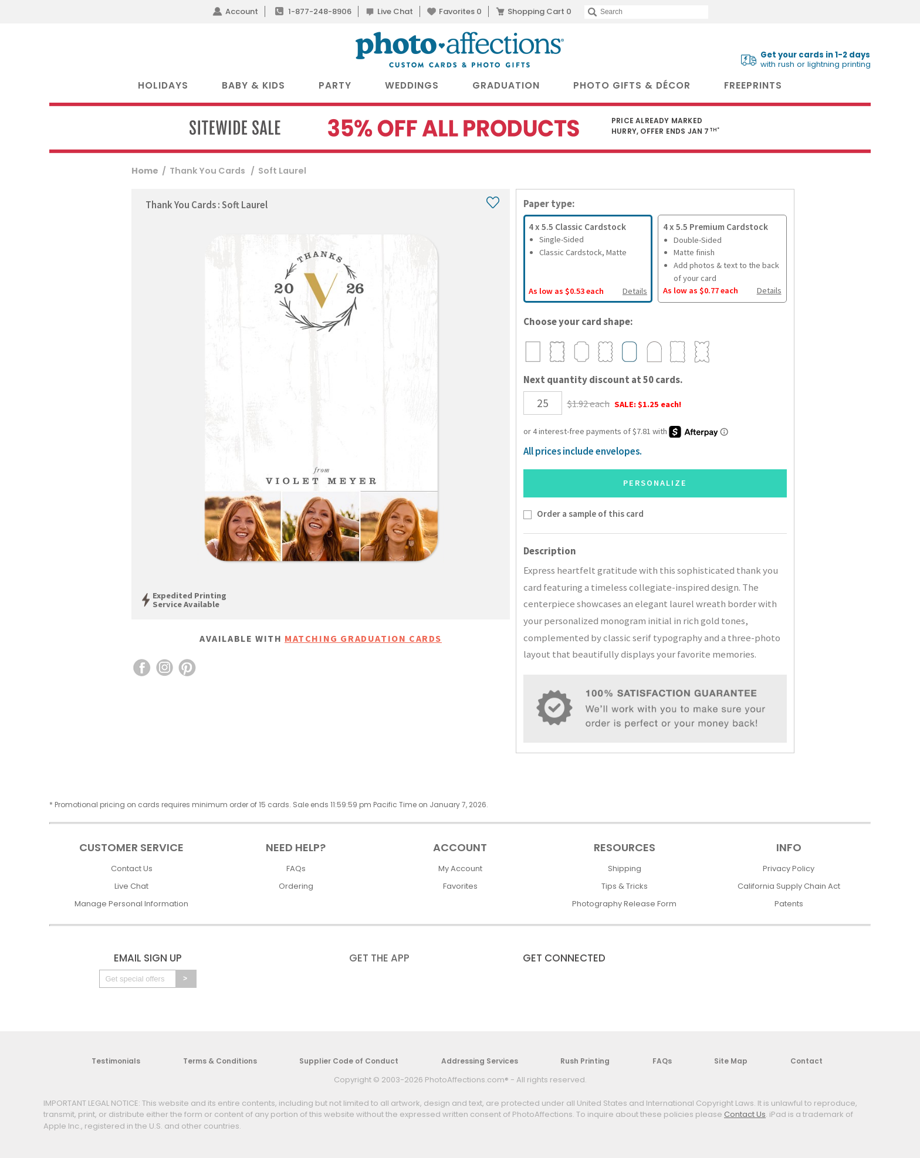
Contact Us (132, 868)
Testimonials (116, 1061)
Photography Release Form (624, 903)
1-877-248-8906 (319, 11)
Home (144, 171)
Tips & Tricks (624, 886)
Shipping (624, 868)
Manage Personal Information (131, 903)
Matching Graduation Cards (363, 638)
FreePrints (753, 85)
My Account (460, 868)
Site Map (731, 1061)
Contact (806, 1061)
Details (635, 291)
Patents (788, 903)
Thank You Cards (208, 171)
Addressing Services (479, 1061)
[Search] (646, 12)
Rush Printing (585, 1061)
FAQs (296, 868)
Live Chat (395, 11)
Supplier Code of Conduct (348, 1061)
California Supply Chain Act (789, 886)
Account (241, 11)
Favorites (460, 11)
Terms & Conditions (220, 1061)
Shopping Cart (539, 11)
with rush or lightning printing (815, 59)
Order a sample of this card (590, 513)
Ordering (296, 886)
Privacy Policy (788, 868)
